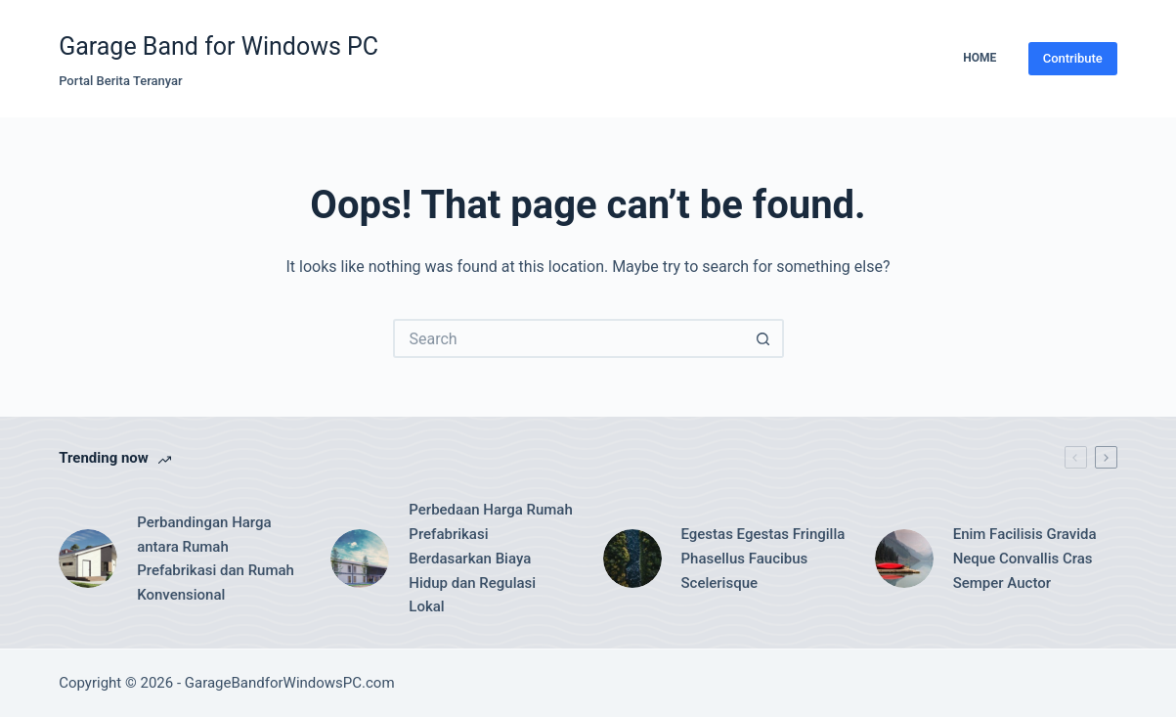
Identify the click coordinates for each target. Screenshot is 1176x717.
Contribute (1073, 58)
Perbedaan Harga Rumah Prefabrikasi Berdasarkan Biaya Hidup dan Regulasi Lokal (490, 558)
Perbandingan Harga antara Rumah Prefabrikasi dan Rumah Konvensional (215, 559)
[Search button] (764, 338)
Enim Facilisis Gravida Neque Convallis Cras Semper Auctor (1025, 558)
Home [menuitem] (979, 58)
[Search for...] (569, 338)
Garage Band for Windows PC (218, 46)
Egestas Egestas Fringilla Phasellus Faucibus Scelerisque (763, 558)
